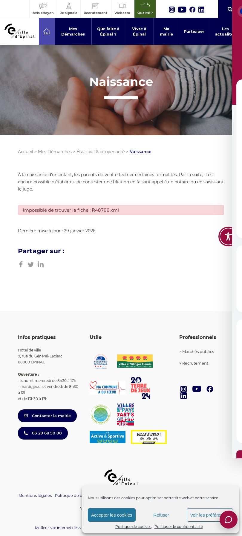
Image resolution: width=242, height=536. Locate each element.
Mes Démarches (55, 151)
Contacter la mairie (47, 415)
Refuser (161, 514)
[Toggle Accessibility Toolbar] (228, 236)
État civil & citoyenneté (100, 151)
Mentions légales (35, 495)
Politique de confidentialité (178, 526)
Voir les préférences (210, 514)
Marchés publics (198, 351)
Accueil (25, 151)
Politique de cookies (133, 526)
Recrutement (195, 363)
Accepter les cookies (111, 514)
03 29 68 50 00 (43, 433)
